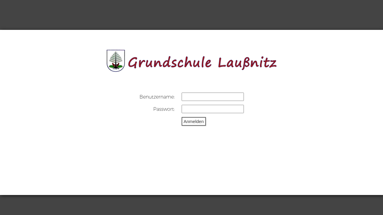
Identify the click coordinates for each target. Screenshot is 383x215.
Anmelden (194, 121)
